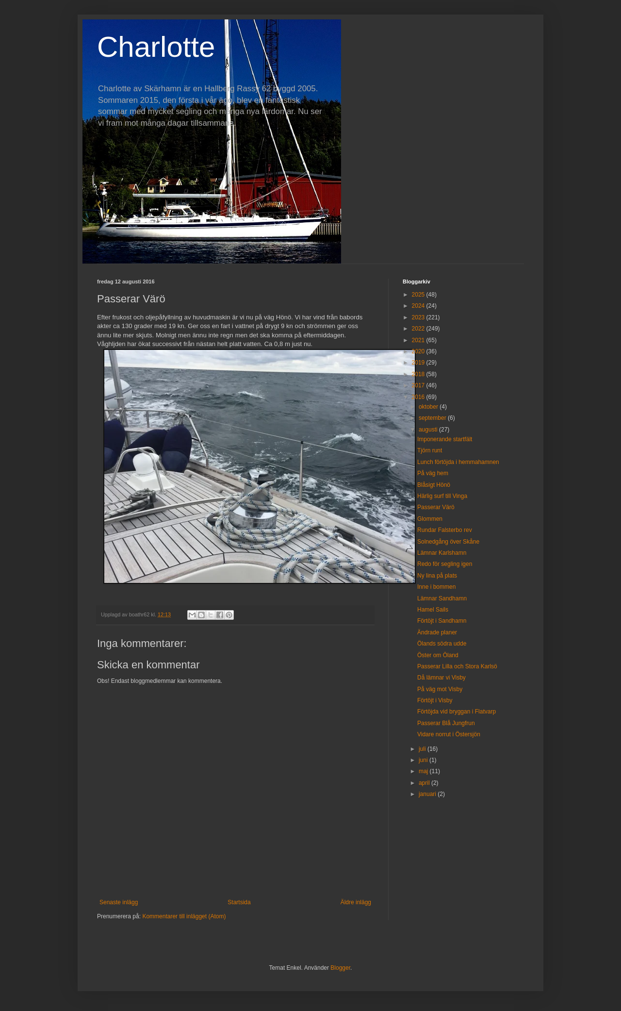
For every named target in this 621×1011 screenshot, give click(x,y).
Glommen (429, 518)
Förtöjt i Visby (434, 700)
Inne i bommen (436, 586)
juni (424, 760)
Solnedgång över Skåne (448, 541)
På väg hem (432, 473)
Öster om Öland (437, 655)
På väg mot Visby (439, 689)
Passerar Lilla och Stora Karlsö (457, 666)
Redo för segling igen (444, 564)
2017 (419, 385)
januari (428, 794)
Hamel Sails (432, 609)
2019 (419, 362)
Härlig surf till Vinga (442, 496)
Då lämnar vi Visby (441, 677)
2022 (419, 328)
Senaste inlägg (118, 902)
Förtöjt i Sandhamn (441, 620)
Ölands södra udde (441, 643)
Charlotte (156, 47)
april (425, 782)
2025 (419, 294)
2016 (419, 397)
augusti (429, 429)
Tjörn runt (429, 450)
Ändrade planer (437, 632)
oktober (429, 406)
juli (423, 749)
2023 (419, 317)
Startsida (239, 902)
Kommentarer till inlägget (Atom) (184, 916)
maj (424, 771)
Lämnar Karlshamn (441, 552)
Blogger (340, 967)
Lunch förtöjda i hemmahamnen (458, 462)
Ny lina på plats (437, 575)
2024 (419, 305)
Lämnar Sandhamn (442, 598)
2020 (419, 351)
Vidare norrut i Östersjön (448, 734)
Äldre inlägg (356, 902)
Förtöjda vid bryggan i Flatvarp (456, 711)
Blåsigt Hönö (433, 484)
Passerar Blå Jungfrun (446, 723)
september (433, 417)
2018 (419, 374)
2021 (419, 340)
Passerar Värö (436, 507)
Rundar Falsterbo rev (444, 530)
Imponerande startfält (444, 439)
